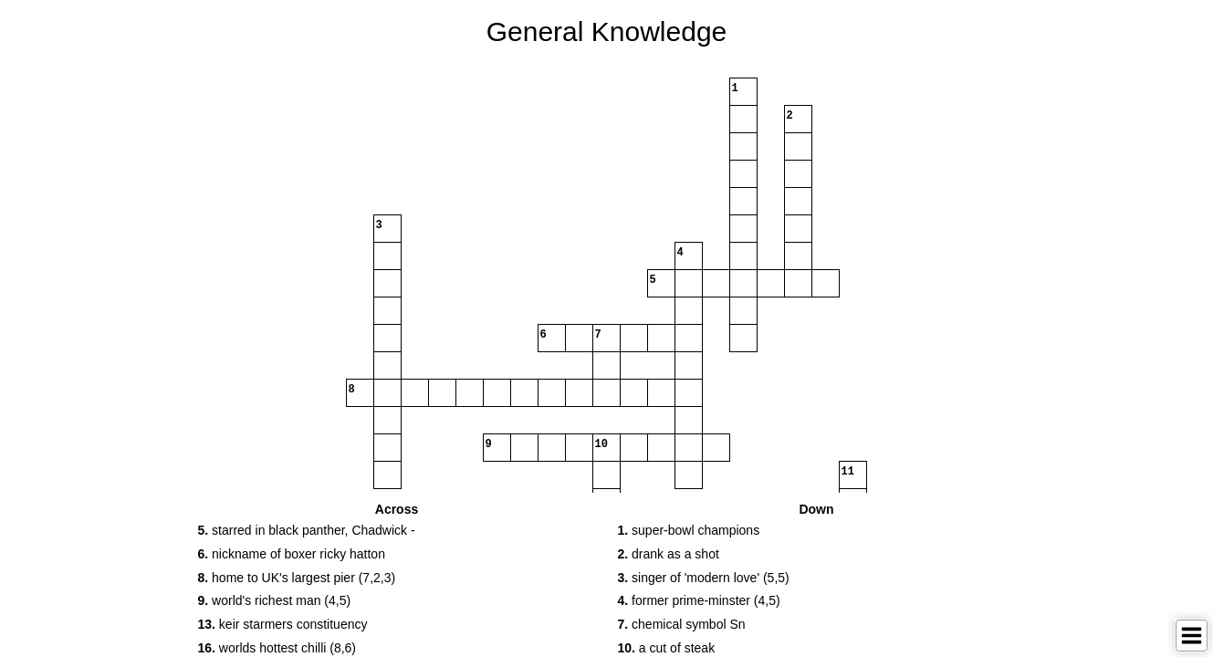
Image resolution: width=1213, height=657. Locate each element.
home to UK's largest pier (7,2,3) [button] (297, 577)
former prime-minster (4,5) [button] (699, 600)
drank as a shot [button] (668, 554)
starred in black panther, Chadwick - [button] (306, 530)
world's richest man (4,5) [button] (274, 600)
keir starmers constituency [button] (283, 624)
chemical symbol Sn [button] (682, 624)
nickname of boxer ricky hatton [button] (291, 554)
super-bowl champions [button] (689, 530)
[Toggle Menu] (1192, 636)
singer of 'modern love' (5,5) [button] (703, 577)
